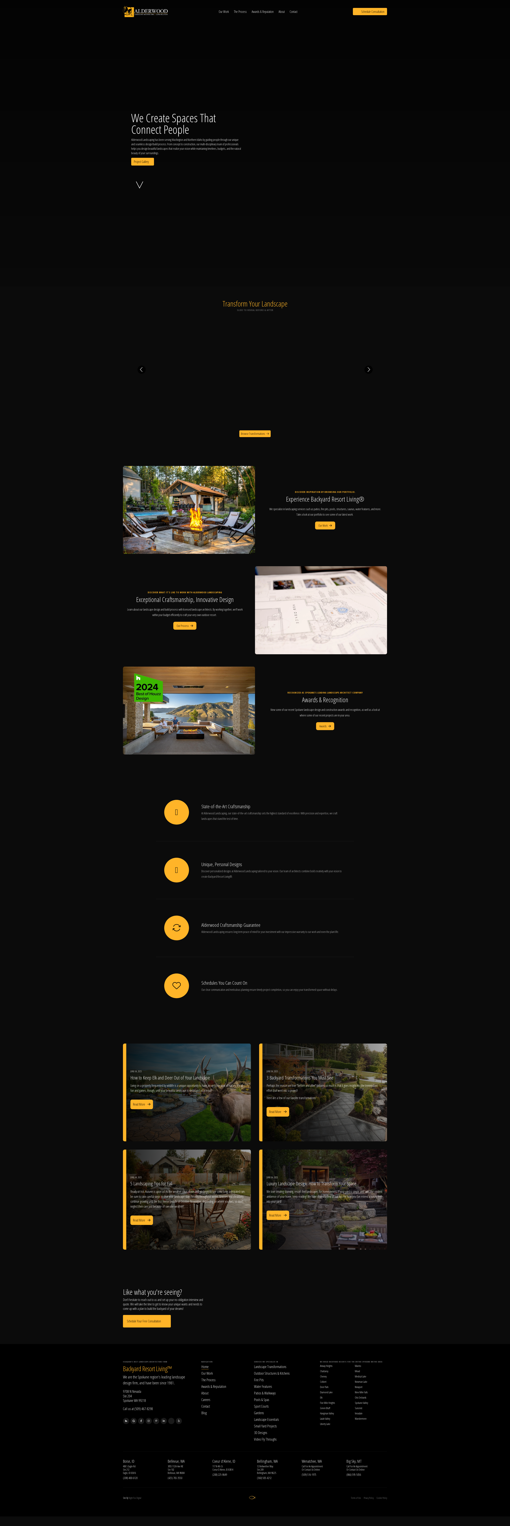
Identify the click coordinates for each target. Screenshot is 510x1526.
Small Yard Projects (265, 1426)
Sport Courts (261, 1406)
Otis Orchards (360, 1398)
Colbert (323, 1382)
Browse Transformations (255, 434)
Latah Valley (325, 1419)
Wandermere (361, 1419)
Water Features (263, 1386)
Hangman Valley (327, 1413)
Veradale (358, 1413)
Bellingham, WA (267, 1461)
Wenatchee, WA (312, 1461)
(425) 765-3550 (175, 1478)
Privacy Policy (369, 1498)
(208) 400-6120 (130, 1478)
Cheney (323, 1376)
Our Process (185, 626)
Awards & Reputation (263, 11)
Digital (138, 1498)
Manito (358, 1366)
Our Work (224, 11)
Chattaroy (324, 1371)
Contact (294, 11)
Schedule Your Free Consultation (147, 1321)
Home (205, 1366)
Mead (357, 1371)
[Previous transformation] (141, 370)
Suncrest (358, 1408)
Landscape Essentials (266, 1419)
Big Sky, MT (354, 1461)
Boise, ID (128, 1461)
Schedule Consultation (370, 11)
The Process (240, 11)
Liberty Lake (325, 1424)
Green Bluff (325, 1408)
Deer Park (324, 1387)
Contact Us (308, 1470)
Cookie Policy (381, 1498)
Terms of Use (356, 1498)
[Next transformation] (368, 370)
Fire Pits (259, 1379)
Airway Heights (326, 1366)
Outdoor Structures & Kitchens (272, 1373)
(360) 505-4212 (264, 1478)
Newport (358, 1387)
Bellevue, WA (176, 1461)
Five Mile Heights (327, 1403)
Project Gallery (143, 161)
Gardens (259, 1412)
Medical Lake (360, 1376)
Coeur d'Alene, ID (223, 1461)
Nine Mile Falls (361, 1392)
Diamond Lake (326, 1392)
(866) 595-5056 (353, 1474)
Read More (142, 1104)
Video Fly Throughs (265, 1439)
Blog (204, 1412)
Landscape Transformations (270, 1366)
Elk (321, 1398)
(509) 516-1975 (309, 1474)
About (282, 11)
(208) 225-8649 (219, 1474)
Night (131, 1498)
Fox (134, 1498)
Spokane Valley (361, 1403)
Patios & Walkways (265, 1393)
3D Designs (260, 1432)
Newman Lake (361, 1382)
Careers (205, 1399)
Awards (325, 726)
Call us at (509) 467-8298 (138, 1408)
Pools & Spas (261, 1399)
